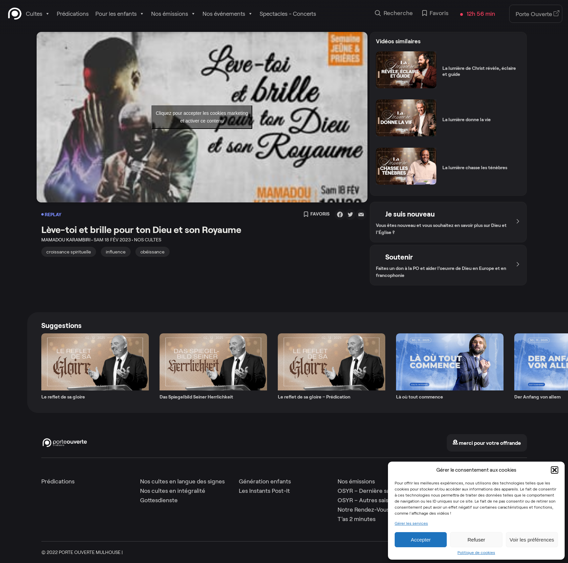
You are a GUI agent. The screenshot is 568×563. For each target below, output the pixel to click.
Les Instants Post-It (264, 490)
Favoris (435, 14)
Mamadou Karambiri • (67, 239)
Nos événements (228, 13)
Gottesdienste (159, 500)
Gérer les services (411, 523)
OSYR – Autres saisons (368, 500)
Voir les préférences (532, 540)
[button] (554, 470)
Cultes (38, 13)
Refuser (476, 540)
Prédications (73, 14)
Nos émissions (173, 13)
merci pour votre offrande (486, 443)
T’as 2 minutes (357, 519)
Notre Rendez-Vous (363, 509)
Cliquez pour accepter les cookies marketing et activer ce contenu (202, 117)
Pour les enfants (119, 13)
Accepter (421, 540)
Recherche (394, 14)
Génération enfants (265, 481)
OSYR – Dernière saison (369, 490)
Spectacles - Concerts (288, 14)
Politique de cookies (476, 553)
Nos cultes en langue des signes (182, 481)
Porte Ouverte (538, 14)
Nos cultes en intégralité (172, 490)
